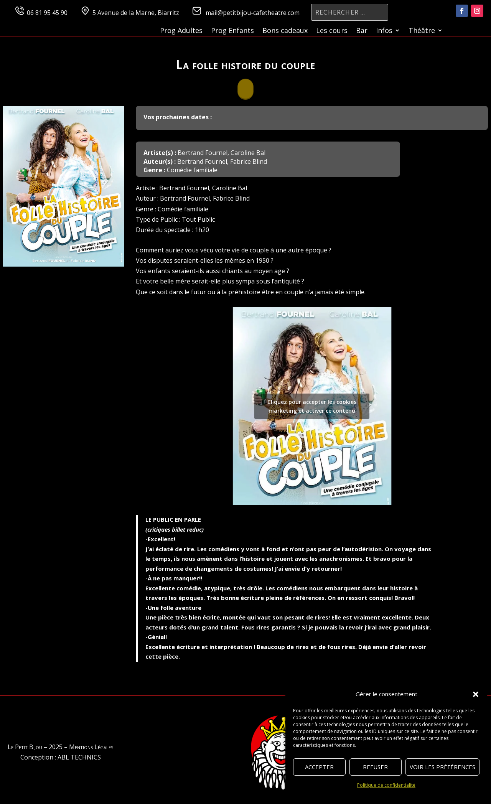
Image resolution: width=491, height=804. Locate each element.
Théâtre (422, 31)
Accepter (319, 767)
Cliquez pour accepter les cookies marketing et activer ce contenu (311, 406)
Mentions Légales (91, 747)
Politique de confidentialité (386, 785)
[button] (475, 694)
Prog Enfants (232, 31)
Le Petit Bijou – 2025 (35, 747)
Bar (361, 31)
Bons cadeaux (285, 31)
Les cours (332, 31)
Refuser (375, 767)
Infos (384, 31)
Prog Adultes (181, 31)
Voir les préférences (442, 767)
